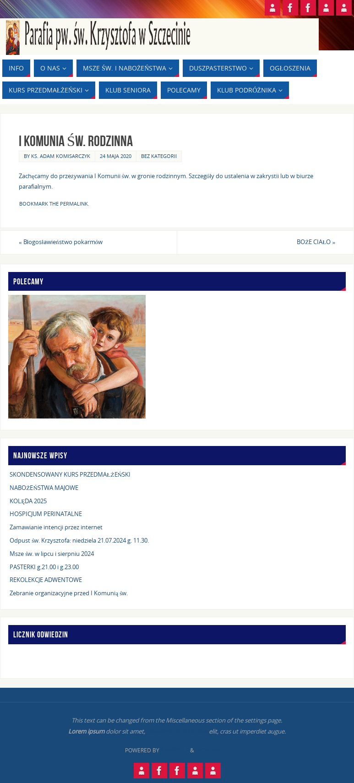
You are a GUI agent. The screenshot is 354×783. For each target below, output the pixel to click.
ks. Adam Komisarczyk (60, 155)
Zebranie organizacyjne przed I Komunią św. (69, 593)
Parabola (175, 750)
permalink (74, 203)
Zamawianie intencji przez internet (56, 527)
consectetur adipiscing (177, 731)
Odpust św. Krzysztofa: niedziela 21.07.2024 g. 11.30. (79, 540)
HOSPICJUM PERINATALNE (46, 514)
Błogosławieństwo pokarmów (61, 242)
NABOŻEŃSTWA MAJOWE (44, 488)
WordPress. (212, 750)
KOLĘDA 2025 (28, 501)
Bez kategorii (159, 155)
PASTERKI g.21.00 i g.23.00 (44, 567)
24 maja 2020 (115, 155)
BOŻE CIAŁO (316, 242)
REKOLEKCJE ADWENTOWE (46, 580)
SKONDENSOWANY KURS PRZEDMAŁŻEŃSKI (70, 474)
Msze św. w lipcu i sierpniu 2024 (52, 553)
